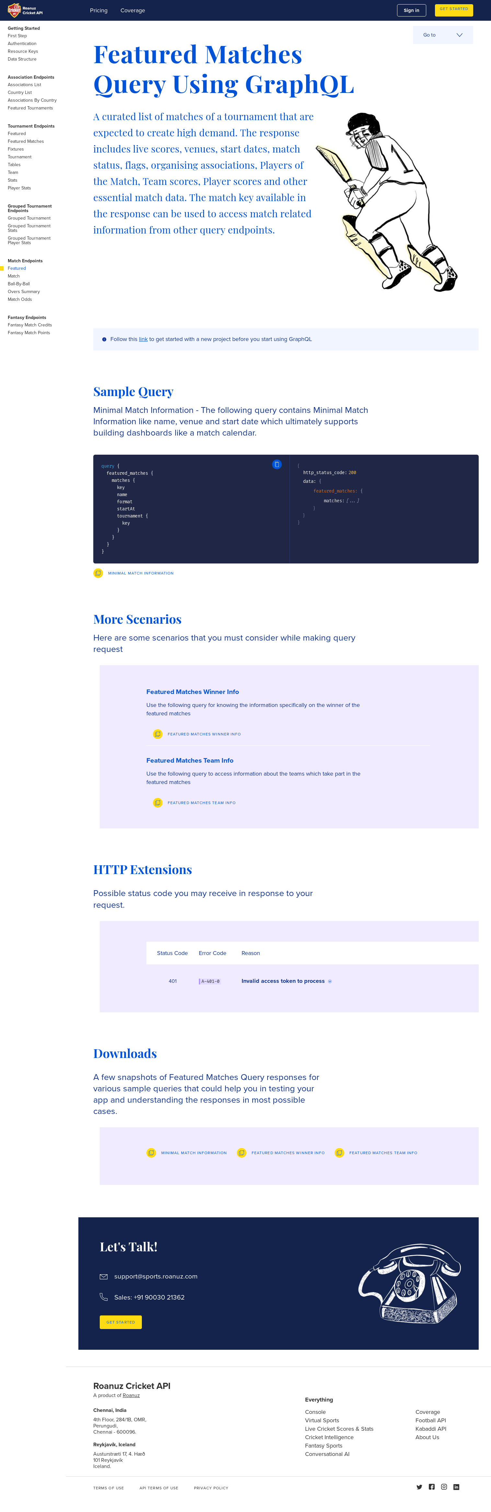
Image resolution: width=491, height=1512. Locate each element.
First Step (17, 35)
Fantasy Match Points (29, 332)
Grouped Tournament (29, 218)
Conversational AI (327, 1454)
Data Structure (22, 59)
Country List (20, 92)
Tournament (19, 156)
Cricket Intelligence (329, 1437)
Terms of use (108, 1488)
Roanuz (131, 1395)
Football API (431, 1420)
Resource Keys (23, 51)
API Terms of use (159, 1488)
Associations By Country (32, 100)
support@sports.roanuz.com (156, 1277)
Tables (14, 164)
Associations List (24, 84)
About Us (427, 1437)
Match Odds (20, 299)
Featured (17, 133)
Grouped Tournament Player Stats (29, 240)
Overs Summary (24, 291)
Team (13, 172)
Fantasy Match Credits (30, 325)
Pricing (99, 10)
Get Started (454, 9)
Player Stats (19, 188)
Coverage (132, 10)
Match (14, 276)
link (143, 339)
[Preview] (133, 573)
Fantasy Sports (323, 1445)
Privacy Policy (211, 1488)
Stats (12, 180)
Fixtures (16, 149)
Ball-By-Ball (19, 283)
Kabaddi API (431, 1429)
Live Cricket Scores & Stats (339, 1429)
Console (315, 1412)
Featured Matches (26, 141)
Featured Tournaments (30, 108)
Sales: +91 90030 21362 (149, 1297)
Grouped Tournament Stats (29, 228)
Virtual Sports (322, 1420)
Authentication (22, 43)
